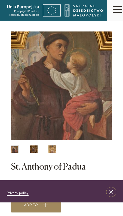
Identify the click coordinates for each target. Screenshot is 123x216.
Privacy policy (18, 192)
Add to (36, 204)
